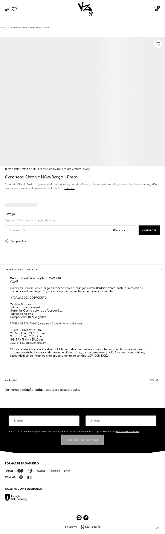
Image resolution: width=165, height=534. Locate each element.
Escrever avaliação (154, 380)
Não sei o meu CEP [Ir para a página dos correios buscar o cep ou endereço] (122, 230)
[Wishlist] (14, 9)
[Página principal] (85, 9)
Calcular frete (149, 230)
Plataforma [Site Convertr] (82, 527)
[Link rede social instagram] (79, 517)
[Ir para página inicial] (2, 27)
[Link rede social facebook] (86, 517)
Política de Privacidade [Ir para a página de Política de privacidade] (127, 431)
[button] (158, 529)
